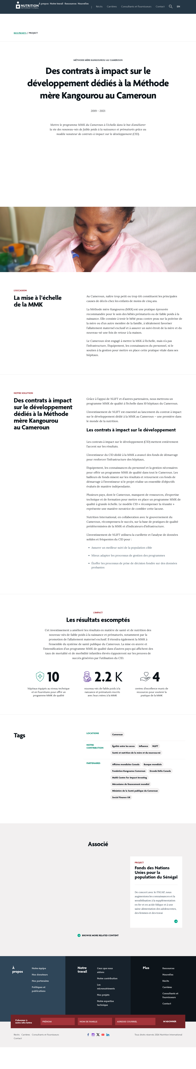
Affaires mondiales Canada (125, 777)
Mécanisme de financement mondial (130, 797)
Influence (143, 759)
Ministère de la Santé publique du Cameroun (135, 803)
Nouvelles (92, 6)
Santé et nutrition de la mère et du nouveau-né (136, 765)
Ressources (76, 6)
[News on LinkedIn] (108, 1056)
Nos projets (21, 45)
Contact (161, 6)
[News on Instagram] (93, 1056)
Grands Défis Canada (160, 783)
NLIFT (155, 759)
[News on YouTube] (103, 1056)
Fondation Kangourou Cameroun (128, 783)
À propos (43, 13)
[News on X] (98, 1056)
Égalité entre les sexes (123, 759)
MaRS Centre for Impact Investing (129, 790)
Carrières (123, 6)
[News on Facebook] (88, 1056)
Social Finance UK (121, 810)
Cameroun (117, 747)
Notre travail (55, 13)
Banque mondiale (153, 777)
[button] (171, 13)
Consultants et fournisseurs (140, 13)
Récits (110, 6)
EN (178, 6)
